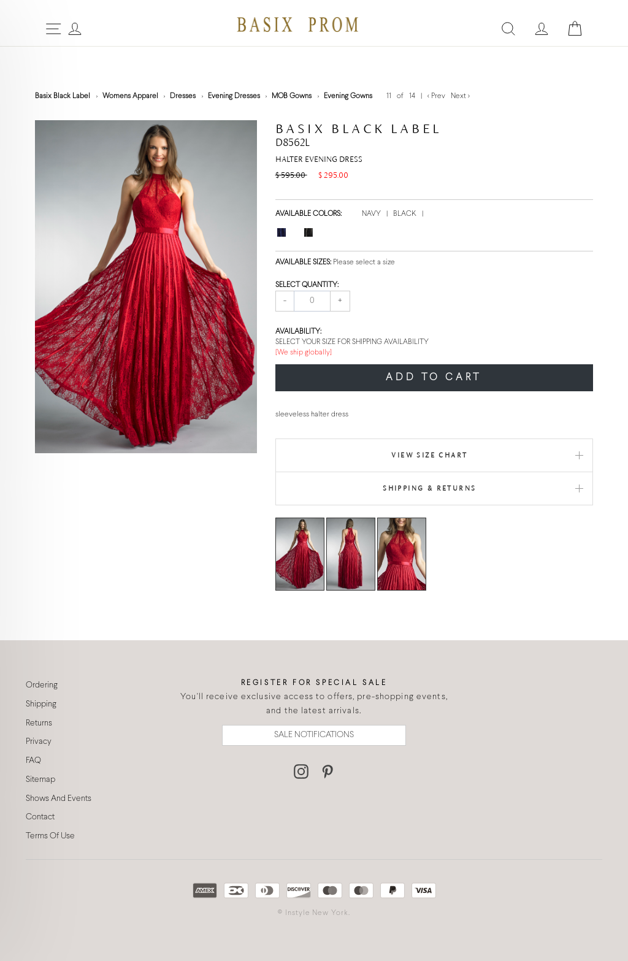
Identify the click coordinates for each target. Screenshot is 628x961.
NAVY (372, 214)
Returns (39, 723)
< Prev (437, 96)
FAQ (33, 761)
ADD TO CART (434, 377)
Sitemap (40, 780)
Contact (40, 817)
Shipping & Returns (429, 488)
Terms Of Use (50, 836)
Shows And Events (58, 799)
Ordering (42, 685)
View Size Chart (429, 455)
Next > (460, 96)
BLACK (405, 214)
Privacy (39, 742)
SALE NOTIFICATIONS (314, 735)
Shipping (41, 704)
